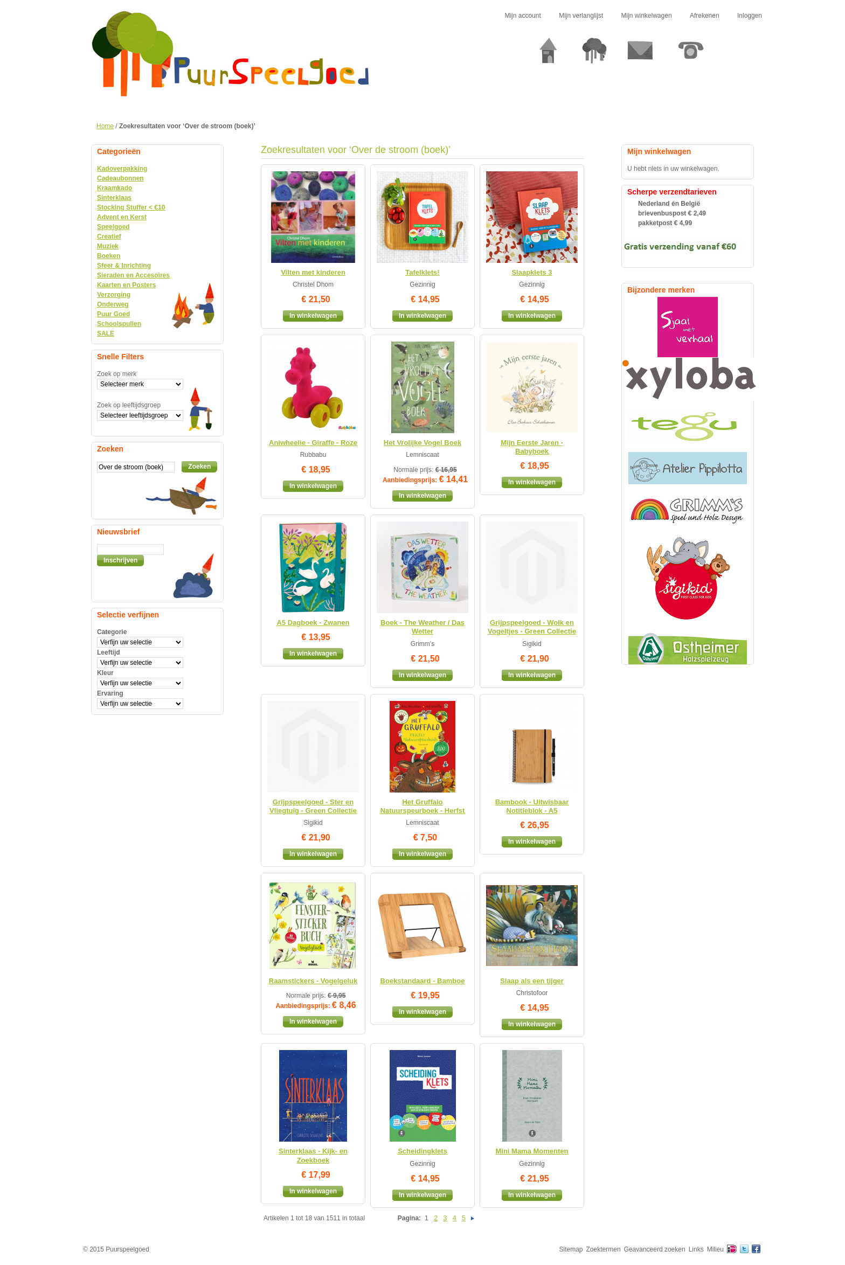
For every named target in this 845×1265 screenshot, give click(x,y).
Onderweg (113, 304)
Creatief (109, 236)
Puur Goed (113, 314)
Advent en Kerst (122, 217)
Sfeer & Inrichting (124, 265)
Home (105, 126)
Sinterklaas (114, 197)
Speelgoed (113, 227)
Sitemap (571, 1249)
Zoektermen (603, 1249)
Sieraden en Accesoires (133, 275)
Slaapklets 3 (531, 272)
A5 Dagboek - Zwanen (312, 622)
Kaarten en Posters (126, 285)
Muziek (108, 246)
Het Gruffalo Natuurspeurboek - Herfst (422, 806)
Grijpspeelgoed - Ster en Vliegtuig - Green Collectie (313, 806)
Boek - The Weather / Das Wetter (422, 626)
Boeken (108, 256)
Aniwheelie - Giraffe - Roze (313, 443)
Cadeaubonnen (120, 178)
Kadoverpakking (122, 168)
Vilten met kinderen (313, 272)
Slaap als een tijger (532, 981)
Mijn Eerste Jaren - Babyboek (532, 447)
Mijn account (522, 15)
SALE (105, 333)
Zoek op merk (116, 374)
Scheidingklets (422, 1151)
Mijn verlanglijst (581, 15)
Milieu (715, 1249)
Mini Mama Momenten (531, 1151)
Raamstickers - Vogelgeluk (313, 981)
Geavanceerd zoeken (654, 1249)
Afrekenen (704, 15)
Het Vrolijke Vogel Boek (422, 443)
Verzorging (113, 294)
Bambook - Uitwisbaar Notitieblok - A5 (532, 806)
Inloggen (749, 15)
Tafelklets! (422, 272)
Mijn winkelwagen (646, 15)
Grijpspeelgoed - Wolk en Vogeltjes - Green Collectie (532, 626)
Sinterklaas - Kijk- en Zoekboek (313, 1155)
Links (696, 1249)
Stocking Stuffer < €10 (131, 207)
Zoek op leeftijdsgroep (129, 405)
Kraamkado (114, 188)
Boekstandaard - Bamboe (422, 981)
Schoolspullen (119, 324)
